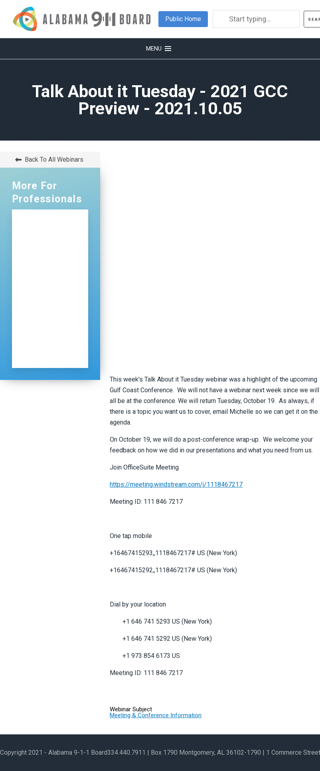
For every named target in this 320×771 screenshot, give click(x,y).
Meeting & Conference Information (155, 715)
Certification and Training (46, 271)
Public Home (183, 19)
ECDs (42, 311)
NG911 (45, 249)
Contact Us (52, 328)
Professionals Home (48, 226)
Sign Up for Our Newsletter (50, 350)
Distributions (54, 294)
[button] (160, 48)
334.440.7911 (126, 752)
